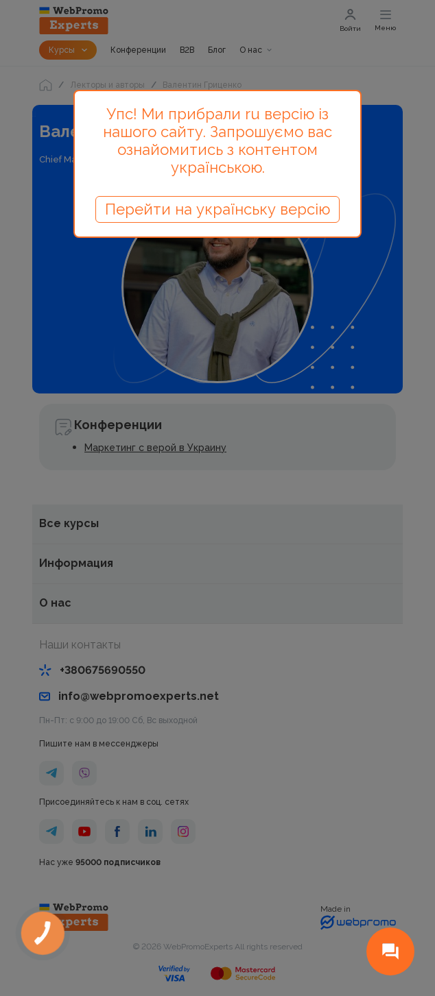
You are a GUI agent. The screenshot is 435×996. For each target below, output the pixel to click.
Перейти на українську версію (217, 209)
